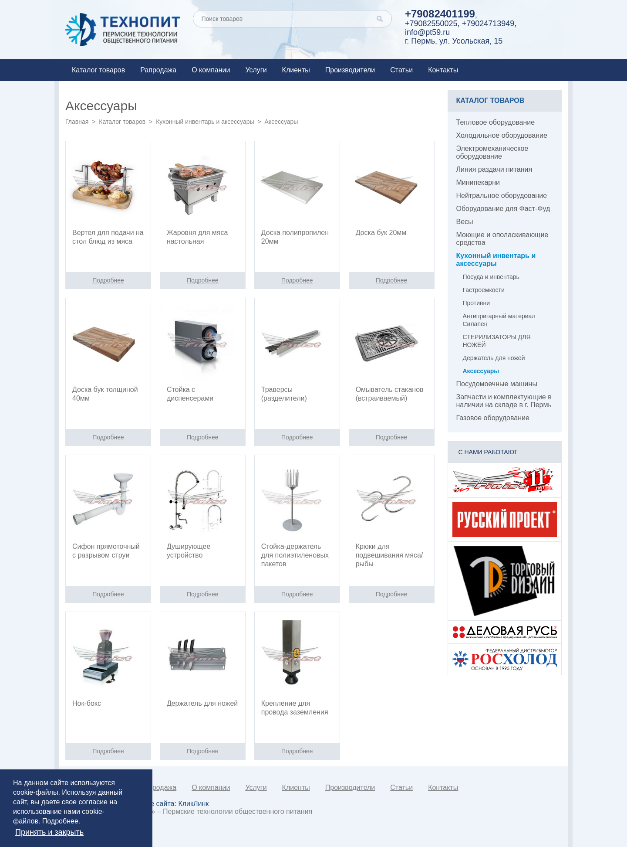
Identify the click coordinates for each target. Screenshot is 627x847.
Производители (350, 70)
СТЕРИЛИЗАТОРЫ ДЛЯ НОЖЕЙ (497, 340)
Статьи (401, 70)
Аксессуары (481, 370)
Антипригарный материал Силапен (499, 320)
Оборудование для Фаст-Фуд (503, 208)
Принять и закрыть (49, 832)
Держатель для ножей (494, 357)
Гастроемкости (484, 289)
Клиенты (296, 70)
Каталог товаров (98, 70)
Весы (464, 221)
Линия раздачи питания (494, 169)
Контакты (443, 70)
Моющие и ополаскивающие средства (502, 238)
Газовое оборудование (492, 418)
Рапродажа (158, 70)
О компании (211, 70)
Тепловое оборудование (495, 122)
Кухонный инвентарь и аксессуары (205, 121)
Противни (476, 302)
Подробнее (60, 821)
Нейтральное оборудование (501, 195)
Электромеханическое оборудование (492, 152)
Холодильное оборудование (501, 135)
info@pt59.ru (427, 32)
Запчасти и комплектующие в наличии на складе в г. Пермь (504, 400)
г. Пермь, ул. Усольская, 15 (453, 41)
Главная (76, 121)
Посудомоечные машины (496, 384)
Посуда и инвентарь (491, 276)
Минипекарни (478, 182)
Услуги (255, 70)
